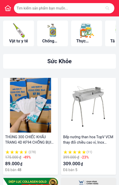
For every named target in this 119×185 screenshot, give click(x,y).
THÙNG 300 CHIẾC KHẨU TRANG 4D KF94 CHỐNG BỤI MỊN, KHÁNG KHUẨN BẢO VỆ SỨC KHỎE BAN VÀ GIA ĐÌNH (28, 140)
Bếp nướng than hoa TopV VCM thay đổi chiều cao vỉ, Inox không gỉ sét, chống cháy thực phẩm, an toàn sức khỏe (88, 140)
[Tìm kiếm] (107, 8)
